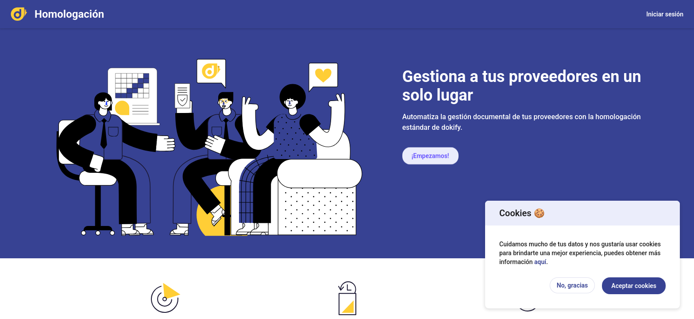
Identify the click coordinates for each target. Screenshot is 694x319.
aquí (540, 261)
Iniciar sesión (664, 14)
